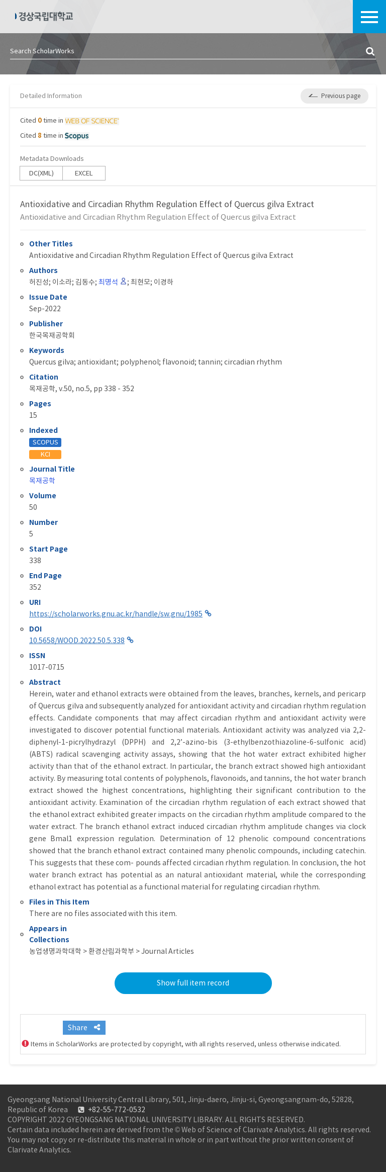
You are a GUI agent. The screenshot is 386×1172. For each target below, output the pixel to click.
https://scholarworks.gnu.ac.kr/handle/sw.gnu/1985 (116, 613)
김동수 (85, 282)
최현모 (140, 282)
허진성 (39, 282)
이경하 (163, 282)
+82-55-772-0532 (116, 1109)
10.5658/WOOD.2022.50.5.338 (77, 640)
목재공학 (42, 480)
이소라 (62, 282)
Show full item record (193, 982)
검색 (371, 52)
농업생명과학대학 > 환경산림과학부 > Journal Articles (111, 951)
